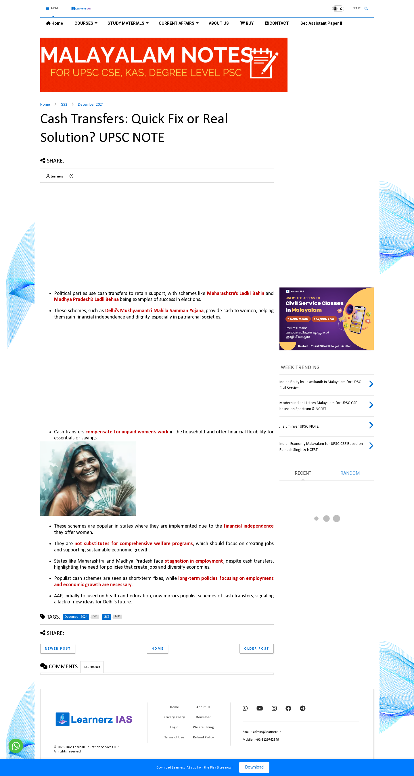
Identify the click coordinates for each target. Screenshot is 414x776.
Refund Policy (203, 737)
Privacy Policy (174, 717)
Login (174, 727)
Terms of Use (174, 737)
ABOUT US (219, 23)
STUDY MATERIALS (128, 23)
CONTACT (277, 23)
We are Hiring (203, 727)
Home (54, 23)
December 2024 (91, 105)
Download (254, 767)
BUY (247, 23)
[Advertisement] (88, 227)
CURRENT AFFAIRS (179, 23)
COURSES (85, 23)
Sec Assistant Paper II (321, 23)
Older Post (256, 648)
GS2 (64, 105)
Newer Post (58, 648)
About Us (203, 707)
